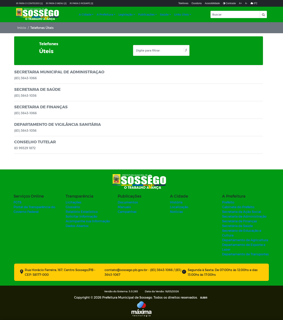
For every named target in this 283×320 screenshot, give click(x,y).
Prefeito (228, 202)
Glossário (73, 207)
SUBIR (203, 297)
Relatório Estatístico (82, 211)
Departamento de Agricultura (245, 240)
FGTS (17, 202)
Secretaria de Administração (244, 216)
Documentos (128, 202)
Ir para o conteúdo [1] (29, 3)
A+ (240, 3)
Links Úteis (181, 14)
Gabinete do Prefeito (238, 207)
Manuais (124, 207)
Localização (179, 207)
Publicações (146, 14)
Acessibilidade (212, 3)
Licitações (73, 202)
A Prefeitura (105, 14)
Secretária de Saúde (237, 226)
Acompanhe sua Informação (88, 221)
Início (21, 27)
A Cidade (85, 14)
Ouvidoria (197, 3)
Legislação (126, 14)
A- (246, 3)
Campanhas (127, 211)
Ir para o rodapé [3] (81, 3)
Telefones (183, 3)
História (176, 202)
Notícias (176, 211)
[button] (263, 14)
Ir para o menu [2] (56, 3)
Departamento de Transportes (245, 254)
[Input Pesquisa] (235, 14)
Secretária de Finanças (239, 221)
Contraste (229, 3)
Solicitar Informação (81, 216)
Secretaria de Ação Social (241, 211)
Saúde (164, 14)
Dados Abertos (77, 226)
